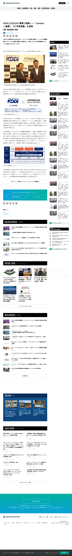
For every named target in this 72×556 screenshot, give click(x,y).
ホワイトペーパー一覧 (25, 498)
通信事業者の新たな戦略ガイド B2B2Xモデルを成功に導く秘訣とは (60, 245)
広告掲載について (19, 538)
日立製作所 (6, 213)
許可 (64, 552)
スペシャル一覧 (55, 80)
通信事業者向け (46, 8)
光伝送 (53, 8)
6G (35, 8)
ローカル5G (25, 8)
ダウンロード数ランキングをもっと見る (59, 249)
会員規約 (38, 538)
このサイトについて (6, 538)
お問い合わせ (26, 538)
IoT (39, 8)
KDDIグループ (10, 29)
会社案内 (13, 538)
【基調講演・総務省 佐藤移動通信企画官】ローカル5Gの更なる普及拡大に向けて (60, 239)
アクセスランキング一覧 (56, 223)
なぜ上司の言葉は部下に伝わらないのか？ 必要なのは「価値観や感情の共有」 (60, 242)
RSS (5, 540)
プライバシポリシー (40, 552)
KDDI (4, 212)
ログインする (36, 196)
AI (31, 8)
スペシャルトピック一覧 (25, 306)
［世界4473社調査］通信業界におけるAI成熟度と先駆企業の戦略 (60, 236)
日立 (16, 29)
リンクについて (32, 538)
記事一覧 (25, 391)
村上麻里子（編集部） (10, 32)
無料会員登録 (62, 3)
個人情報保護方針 (44, 538)
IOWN (19, 8)
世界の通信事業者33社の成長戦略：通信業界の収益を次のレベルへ (60, 233)
